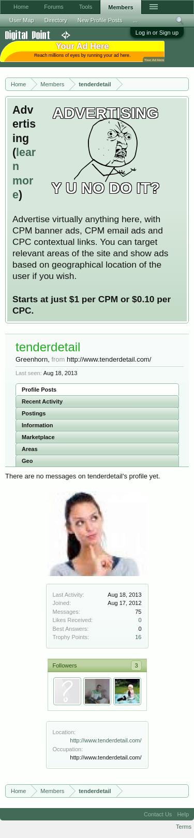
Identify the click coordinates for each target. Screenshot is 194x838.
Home (20, 7)
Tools (86, 7)
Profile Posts (39, 389)
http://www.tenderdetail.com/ (105, 740)
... (135, 20)
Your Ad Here (154, 59)
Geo (27, 461)
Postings (34, 413)
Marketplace (38, 437)
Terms (183, 827)
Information (37, 425)
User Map (21, 20)
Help (183, 814)
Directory (55, 20)
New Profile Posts (100, 20)
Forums (53, 7)
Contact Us (158, 814)
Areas (30, 449)
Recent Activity (42, 401)
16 (138, 637)
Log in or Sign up (157, 32)
